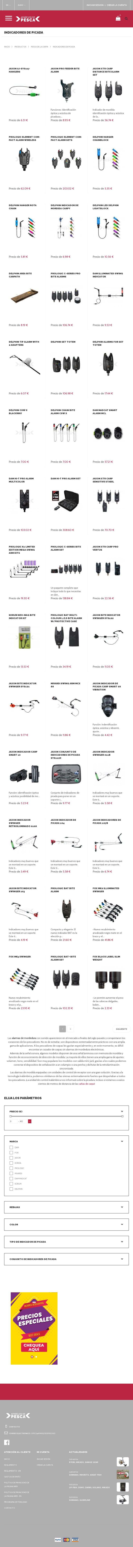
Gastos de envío (13, 1477)
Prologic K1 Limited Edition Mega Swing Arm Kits (24, 549)
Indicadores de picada (68, 47)
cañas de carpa (86, 1083)
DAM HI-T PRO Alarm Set (65, 478)
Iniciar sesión (44, 1459)
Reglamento (10, 1465)
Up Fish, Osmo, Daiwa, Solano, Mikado (89, 1487)
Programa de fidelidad (16, 1502)
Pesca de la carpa (41, 47)
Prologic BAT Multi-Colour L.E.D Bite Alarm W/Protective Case (66, 618)
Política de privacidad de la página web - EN (17, 1494)
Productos (21, 47)
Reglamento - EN (13, 1471)
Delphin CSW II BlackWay (24, 410)
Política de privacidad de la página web (17, 1484)
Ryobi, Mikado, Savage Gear (84, 1462)
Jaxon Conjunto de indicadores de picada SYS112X (65, 754)
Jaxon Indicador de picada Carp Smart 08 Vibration (106, 686)
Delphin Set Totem (62, 342)
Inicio (7, 47)
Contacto (9, 1508)
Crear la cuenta (45, 1465)
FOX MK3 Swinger (19, 956)
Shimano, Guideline (79, 1500)
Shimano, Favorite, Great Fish (85, 1475)
